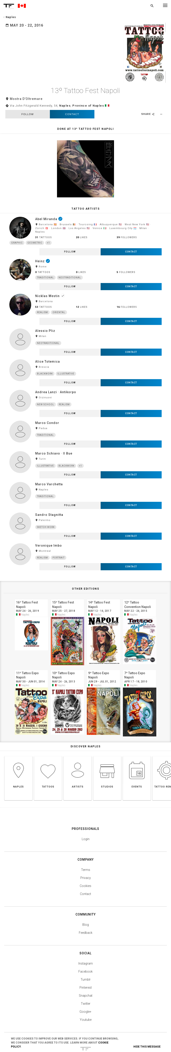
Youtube (86, 997)
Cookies (85, 863)
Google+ (85, 989)
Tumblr (86, 957)
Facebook (85, 949)
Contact (72, 92)
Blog (85, 902)
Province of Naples (88, 83)
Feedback (85, 910)
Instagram (85, 941)
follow (27, 92)
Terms (85, 847)
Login (86, 816)
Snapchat (85, 973)
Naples (65, 83)
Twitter (85, 981)
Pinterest (85, 965)
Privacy (85, 855)
